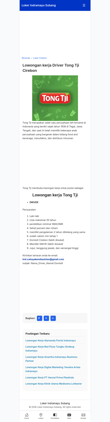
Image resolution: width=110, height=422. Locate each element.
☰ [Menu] (84, 5)
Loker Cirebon (40, 58)
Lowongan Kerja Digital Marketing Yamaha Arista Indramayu (53, 369)
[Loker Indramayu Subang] (39, 5)
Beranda (26, 58)
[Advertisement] (55, 33)
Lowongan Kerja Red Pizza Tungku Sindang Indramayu (50, 348)
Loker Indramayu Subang (55, 403)
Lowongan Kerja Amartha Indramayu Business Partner (51, 358)
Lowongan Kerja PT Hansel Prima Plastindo (50, 377)
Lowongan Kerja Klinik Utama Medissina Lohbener (54, 383)
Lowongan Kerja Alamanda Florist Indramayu (51, 340)
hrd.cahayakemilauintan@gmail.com (43, 259)
